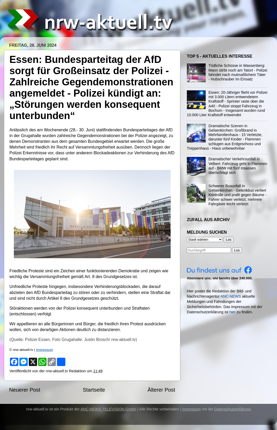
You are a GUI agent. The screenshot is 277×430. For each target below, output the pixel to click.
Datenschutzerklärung (232, 409)
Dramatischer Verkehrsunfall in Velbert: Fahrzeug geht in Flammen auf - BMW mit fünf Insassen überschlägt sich (238, 166)
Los (237, 250)
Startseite (94, 390)
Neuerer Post (24, 390)
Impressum (44, 350)
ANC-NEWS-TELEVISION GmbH (108, 409)
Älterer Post (161, 390)
